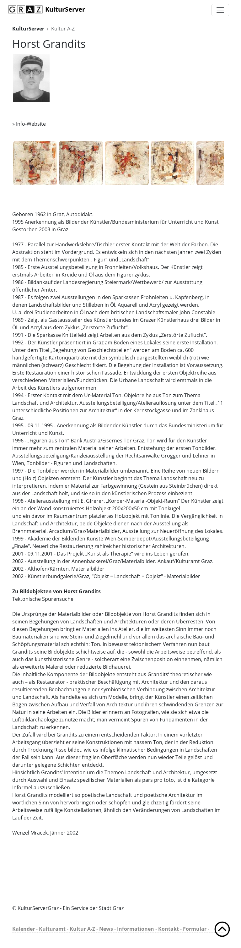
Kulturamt (52, 928)
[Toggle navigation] (220, 10)
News (106, 928)
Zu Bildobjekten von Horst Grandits (56, 591)
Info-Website (31, 123)
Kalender (23, 928)
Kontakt (168, 928)
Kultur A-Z (63, 28)
